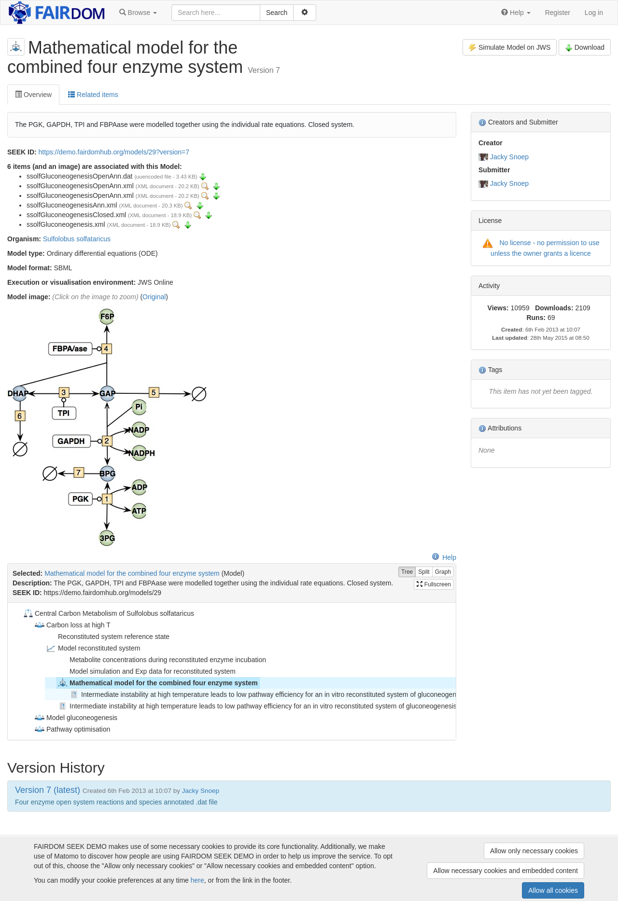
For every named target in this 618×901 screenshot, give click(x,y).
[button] (138, 12)
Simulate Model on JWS (509, 47)
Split (423, 572)
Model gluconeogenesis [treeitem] (75, 717)
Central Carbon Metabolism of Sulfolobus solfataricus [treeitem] (108, 613)
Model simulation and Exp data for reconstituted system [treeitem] (146, 671)
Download (584, 47)
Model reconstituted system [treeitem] (92, 648)
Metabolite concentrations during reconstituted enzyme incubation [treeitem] (161, 659)
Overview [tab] (33, 94)
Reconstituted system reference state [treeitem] (107, 636)
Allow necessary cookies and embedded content (505, 870)
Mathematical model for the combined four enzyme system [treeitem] (157, 683)
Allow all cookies (553, 890)
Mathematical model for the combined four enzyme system (132, 573)
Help (444, 557)
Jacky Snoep (509, 157)
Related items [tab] (93, 94)
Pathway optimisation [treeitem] (72, 729)
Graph (443, 572)
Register (557, 12)
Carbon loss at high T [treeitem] (72, 625)
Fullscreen (434, 584)
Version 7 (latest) (47, 790)
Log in (594, 12)
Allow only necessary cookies (534, 851)
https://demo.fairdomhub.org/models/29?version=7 (114, 152)
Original (154, 297)
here (197, 880)
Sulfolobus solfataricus (77, 239)
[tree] (231, 671)
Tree (407, 572)
